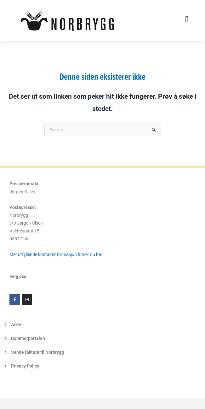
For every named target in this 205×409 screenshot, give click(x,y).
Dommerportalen (28, 338)
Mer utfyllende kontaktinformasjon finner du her (55, 254)
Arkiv (16, 324)
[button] (187, 19)
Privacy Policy (25, 365)
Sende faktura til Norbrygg (37, 352)
